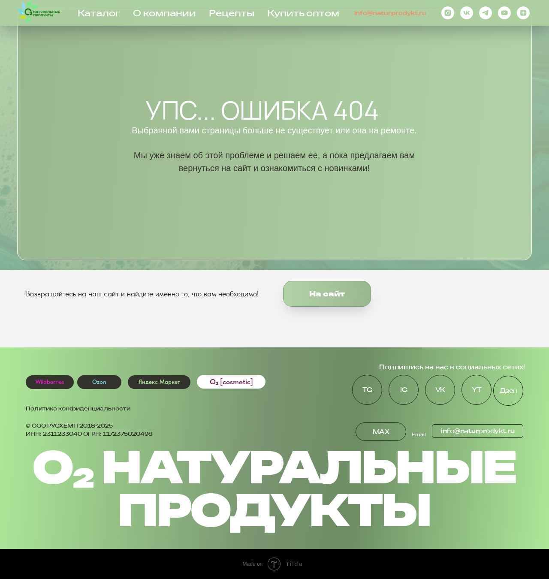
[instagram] (447, 12)
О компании (164, 13)
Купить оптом (303, 13)
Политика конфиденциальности (78, 408)
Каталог (99, 13)
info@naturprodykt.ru (390, 12)
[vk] (466, 12)
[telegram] (485, 12)
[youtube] (504, 12)
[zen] (523, 12)
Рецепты (231, 13)
